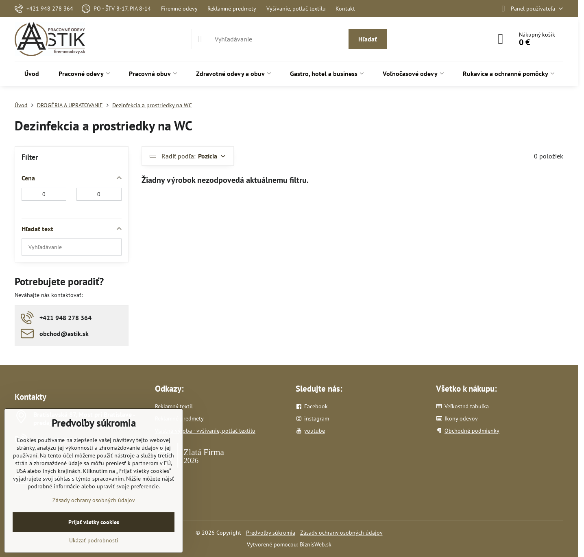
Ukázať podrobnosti (93, 540)
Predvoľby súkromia (270, 532)
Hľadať (367, 39)
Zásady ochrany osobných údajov (341, 532)
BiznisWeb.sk (315, 544)
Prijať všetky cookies (93, 522)
